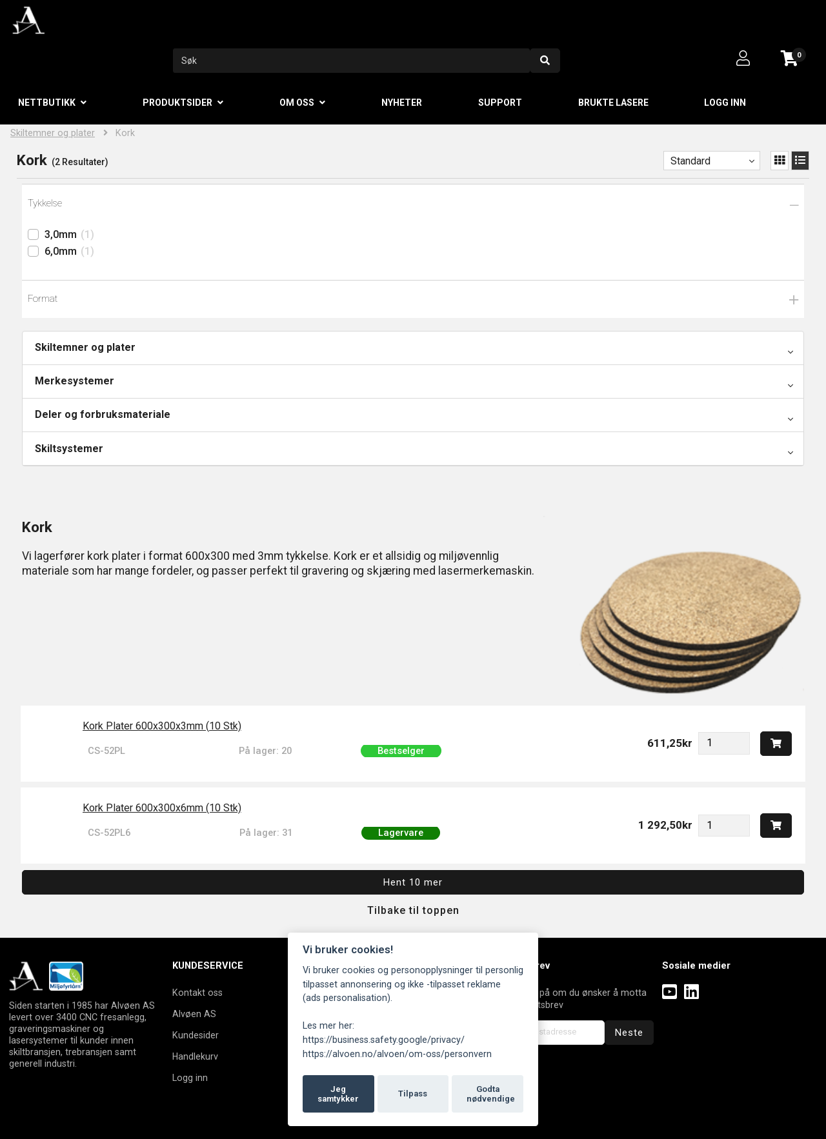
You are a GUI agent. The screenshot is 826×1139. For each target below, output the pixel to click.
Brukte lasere (613, 102)
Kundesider (195, 1035)
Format (42, 298)
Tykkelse (45, 203)
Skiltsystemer (69, 448)
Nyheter (401, 102)
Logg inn (725, 102)
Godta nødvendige (491, 1094)
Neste (629, 1032)
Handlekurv (195, 1056)
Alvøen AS (194, 1014)
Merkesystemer (74, 381)
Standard (690, 161)
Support (500, 102)
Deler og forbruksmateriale (102, 414)
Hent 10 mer (413, 882)
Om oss (296, 102)
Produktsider (177, 102)
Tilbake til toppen (413, 910)
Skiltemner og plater (52, 133)
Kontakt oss (197, 992)
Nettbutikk (47, 102)
